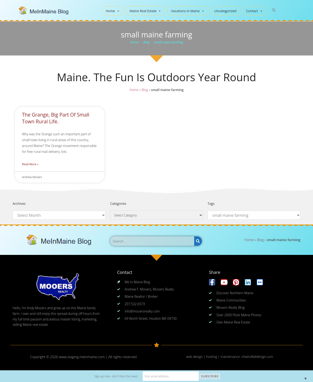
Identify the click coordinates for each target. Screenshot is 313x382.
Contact (254, 10)
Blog (144, 90)
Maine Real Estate (145, 10)
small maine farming (168, 42)
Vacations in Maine (187, 10)
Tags (211, 203)
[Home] (134, 42)
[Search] (198, 241)
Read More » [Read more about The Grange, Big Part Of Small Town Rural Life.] (30, 164)
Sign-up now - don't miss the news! (116, 376)
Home (113, 10)
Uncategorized (225, 11)
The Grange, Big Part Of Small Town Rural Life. (55, 118)
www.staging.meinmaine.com (82, 356)
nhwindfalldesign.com (257, 356)
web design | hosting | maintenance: (213, 356)
